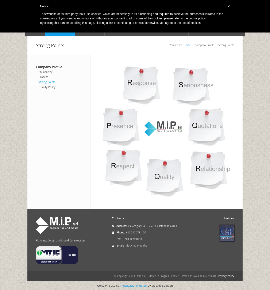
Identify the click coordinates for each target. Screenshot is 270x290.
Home (187, 45)
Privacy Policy (226, 276)
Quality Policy (46, 87)
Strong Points (46, 82)
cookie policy (197, 18)
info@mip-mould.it (136, 245)
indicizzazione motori (133, 285)
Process (43, 77)
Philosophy (45, 72)
